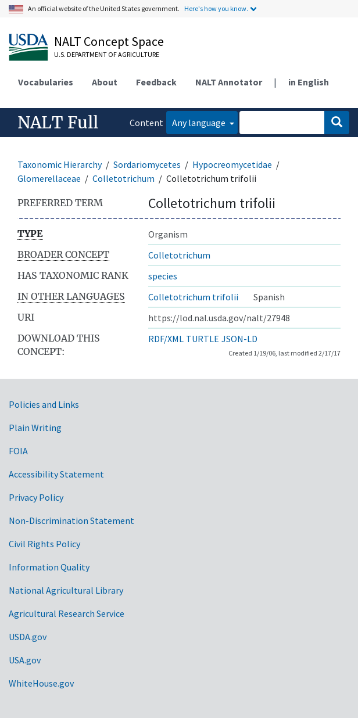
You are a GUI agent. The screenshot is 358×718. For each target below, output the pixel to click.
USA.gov (25, 660)
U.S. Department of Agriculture (106, 54)
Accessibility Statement (56, 474)
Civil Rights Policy (44, 544)
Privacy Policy (36, 497)
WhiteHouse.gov (41, 683)
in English (308, 82)
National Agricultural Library (66, 590)
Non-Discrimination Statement (71, 520)
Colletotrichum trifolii (193, 297)
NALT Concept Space (109, 41)
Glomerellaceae (49, 178)
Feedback (156, 82)
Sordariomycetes (147, 164)
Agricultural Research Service (66, 613)
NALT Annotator (228, 82)
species (162, 276)
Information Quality (49, 567)
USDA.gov (27, 636)
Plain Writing (35, 427)
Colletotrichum (123, 178)
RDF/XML (166, 338)
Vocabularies (45, 82)
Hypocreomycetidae (232, 164)
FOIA (18, 451)
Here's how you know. (216, 8)
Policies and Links (44, 404)
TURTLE (202, 338)
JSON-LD (239, 338)
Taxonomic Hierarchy (59, 164)
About (104, 82)
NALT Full (57, 122)
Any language (199, 122)
